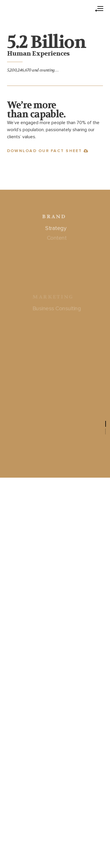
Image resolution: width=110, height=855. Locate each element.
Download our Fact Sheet (48, 151)
